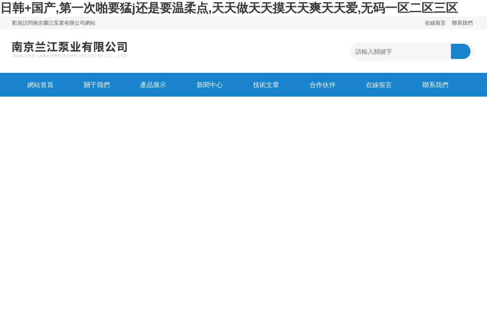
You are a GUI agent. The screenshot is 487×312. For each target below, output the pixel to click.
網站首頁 (40, 84)
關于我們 (97, 84)
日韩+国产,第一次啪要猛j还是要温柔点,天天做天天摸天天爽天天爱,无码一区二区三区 (229, 8)
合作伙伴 (322, 84)
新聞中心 (210, 84)
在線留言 (435, 23)
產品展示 (153, 84)
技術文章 (266, 84)
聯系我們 (462, 23)
